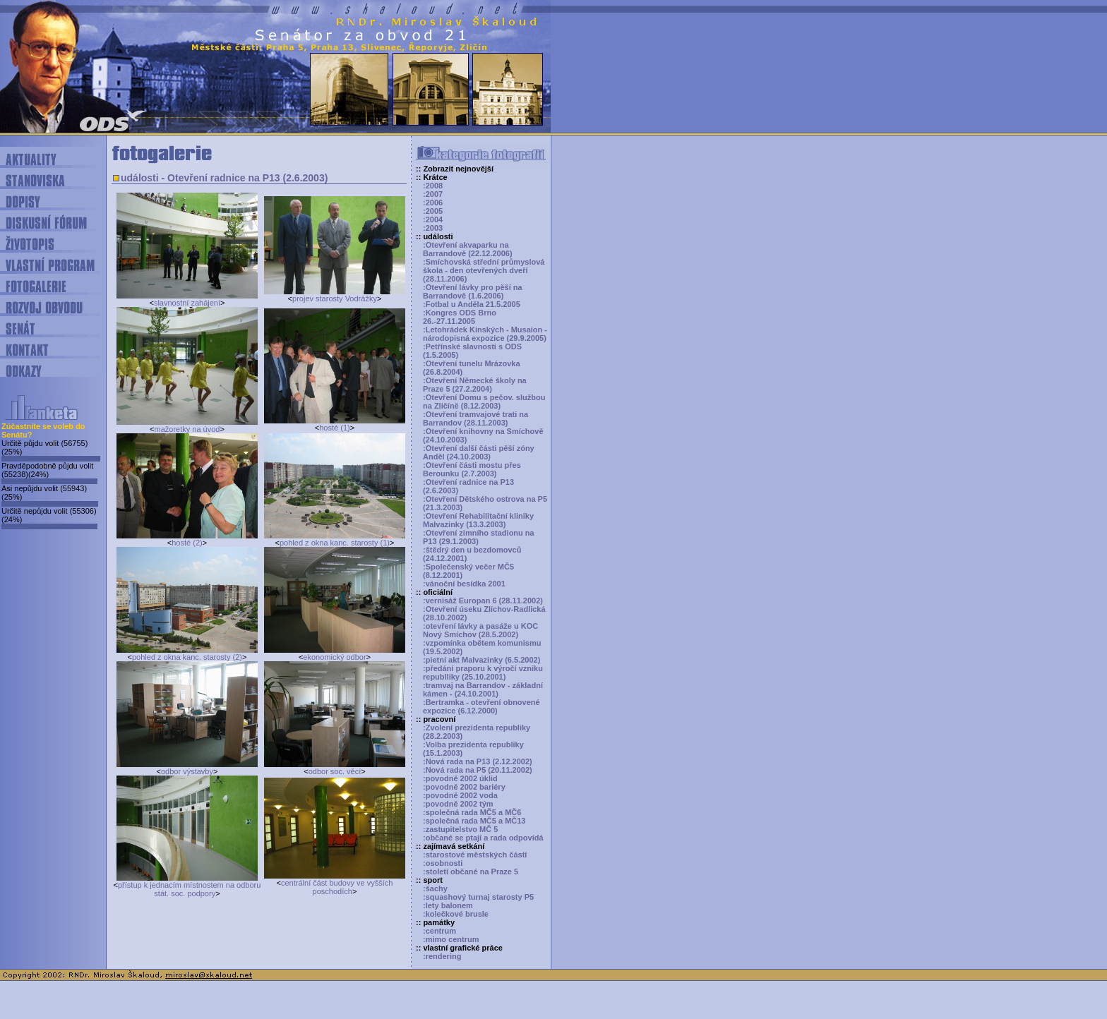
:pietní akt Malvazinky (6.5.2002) (481, 660)
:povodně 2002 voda (460, 795)
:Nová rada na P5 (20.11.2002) (477, 770)
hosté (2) (187, 542)
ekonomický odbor (334, 657)
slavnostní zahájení (187, 303)
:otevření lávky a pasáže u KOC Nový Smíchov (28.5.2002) (480, 630)
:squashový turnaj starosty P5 (478, 897)
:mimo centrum (451, 939)
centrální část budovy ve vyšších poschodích (337, 887)
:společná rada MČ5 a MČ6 (472, 812)
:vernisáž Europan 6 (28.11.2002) (483, 600)
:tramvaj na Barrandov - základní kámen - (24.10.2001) (483, 689)
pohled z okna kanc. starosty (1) (335, 542)
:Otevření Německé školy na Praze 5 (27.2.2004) (475, 384)
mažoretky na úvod (187, 429)
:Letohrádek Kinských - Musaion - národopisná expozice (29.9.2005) (485, 333)
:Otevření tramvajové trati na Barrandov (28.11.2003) (475, 418)
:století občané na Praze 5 (470, 871)
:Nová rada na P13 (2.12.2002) (477, 761)
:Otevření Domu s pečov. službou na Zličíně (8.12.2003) (484, 401)
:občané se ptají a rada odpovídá (483, 837)
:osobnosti (442, 863)
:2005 (433, 211)
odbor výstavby (187, 771)
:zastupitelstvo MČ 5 (460, 829)
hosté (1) (334, 427)
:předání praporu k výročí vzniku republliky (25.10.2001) (483, 672)
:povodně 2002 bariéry (464, 787)
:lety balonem (448, 905)
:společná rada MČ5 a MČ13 (474, 820)
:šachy (435, 888)
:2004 (433, 219)
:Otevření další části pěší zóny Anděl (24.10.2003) (478, 452)
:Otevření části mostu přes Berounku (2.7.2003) (472, 469)
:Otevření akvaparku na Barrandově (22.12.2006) (468, 249)
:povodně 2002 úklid (460, 778)
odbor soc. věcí (335, 771)
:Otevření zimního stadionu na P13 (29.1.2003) (478, 537)
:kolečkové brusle (456, 914)
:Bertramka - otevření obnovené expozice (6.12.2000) (481, 706)
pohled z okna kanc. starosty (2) (187, 657)
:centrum (439, 931)
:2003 (433, 228)
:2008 (433, 185)
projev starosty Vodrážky (334, 298)
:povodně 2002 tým (458, 804)
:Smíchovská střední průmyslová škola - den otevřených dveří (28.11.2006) (483, 270)
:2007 (433, 194)
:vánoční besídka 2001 (464, 583)
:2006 (433, 202)
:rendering (442, 956)
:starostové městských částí (475, 854)
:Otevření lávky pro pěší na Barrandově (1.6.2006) (472, 291)
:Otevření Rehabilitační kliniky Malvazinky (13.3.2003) (478, 520)
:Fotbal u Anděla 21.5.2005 (471, 304)
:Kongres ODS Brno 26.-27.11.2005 (459, 316)
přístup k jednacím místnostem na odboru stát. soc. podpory (189, 889)
